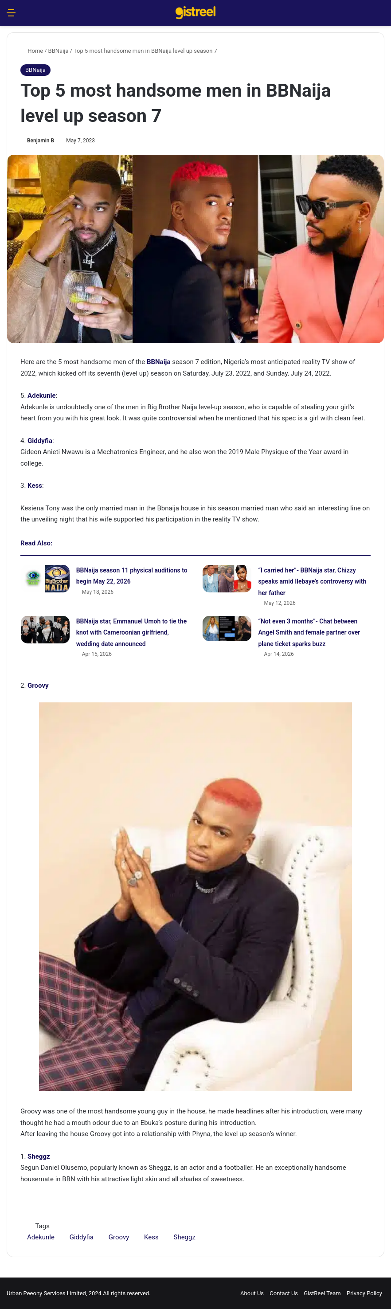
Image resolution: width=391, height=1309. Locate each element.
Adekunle (41, 396)
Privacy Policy (364, 1293)
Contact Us (284, 1293)
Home (31, 50)
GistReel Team (322, 1293)
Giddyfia (39, 441)
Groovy (37, 686)
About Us (252, 1293)
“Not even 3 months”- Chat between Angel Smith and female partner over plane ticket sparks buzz (309, 632)
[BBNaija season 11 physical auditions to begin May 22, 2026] (45, 578)
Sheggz (184, 1237)
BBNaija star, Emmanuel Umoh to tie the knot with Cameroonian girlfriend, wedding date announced (131, 632)
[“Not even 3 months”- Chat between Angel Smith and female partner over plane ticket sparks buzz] (227, 629)
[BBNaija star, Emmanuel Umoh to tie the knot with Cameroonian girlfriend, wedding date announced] (45, 629)
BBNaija (58, 50)
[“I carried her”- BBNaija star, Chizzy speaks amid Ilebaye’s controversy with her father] (227, 578)
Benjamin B (40, 140)
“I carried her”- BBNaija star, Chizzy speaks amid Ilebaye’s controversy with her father (312, 581)
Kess (34, 486)
